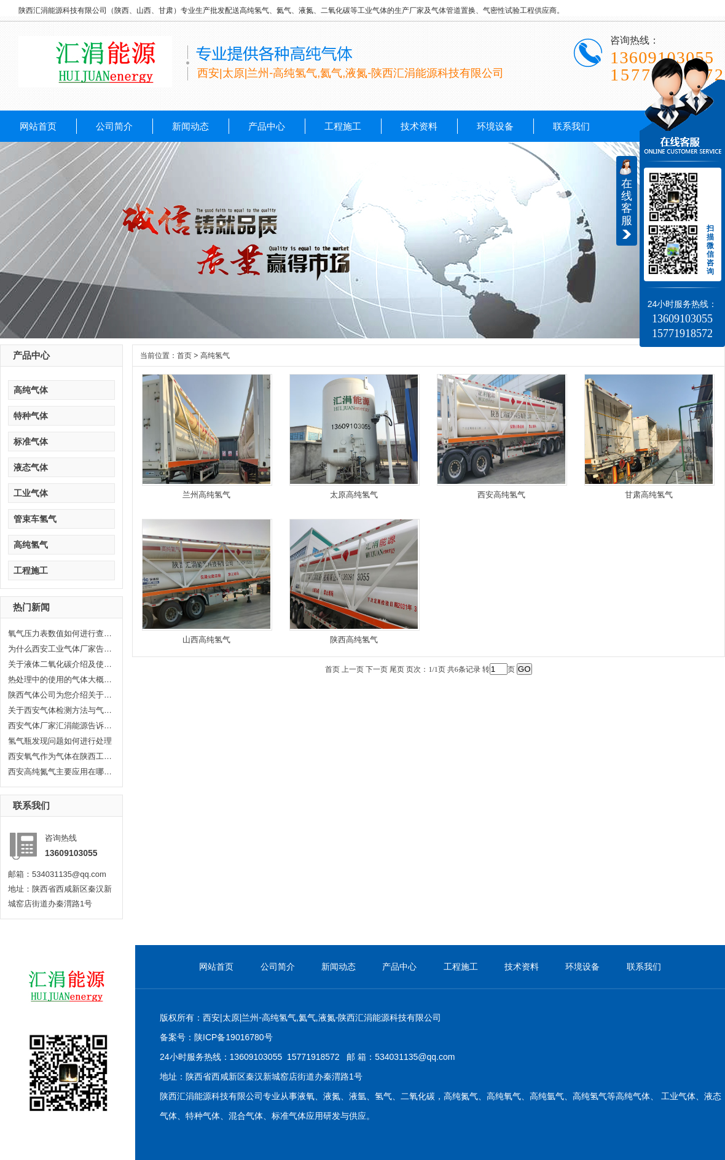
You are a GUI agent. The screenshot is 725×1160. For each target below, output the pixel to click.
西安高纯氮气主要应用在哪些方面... (60, 771)
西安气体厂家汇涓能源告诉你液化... (60, 725)
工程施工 (342, 126)
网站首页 (38, 126)
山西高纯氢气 (206, 639)
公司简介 (114, 126)
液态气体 (31, 467)
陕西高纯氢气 (354, 639)
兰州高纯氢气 (206, 494)
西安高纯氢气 (501, 494)
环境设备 (495, 126)
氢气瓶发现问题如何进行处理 (60, 740)
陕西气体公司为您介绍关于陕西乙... (60, 694)
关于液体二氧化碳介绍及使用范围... (60, 664)
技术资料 (419, 126)
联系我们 (571, 126)
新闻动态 (190, 126)
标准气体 (31, 441)
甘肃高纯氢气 (649, 494)
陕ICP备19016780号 (233, 1037)
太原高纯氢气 (354, 494)
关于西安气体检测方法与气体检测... (60, 710)
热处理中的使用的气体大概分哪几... (60, 679)
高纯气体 (31, 390)
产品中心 (266, 126)
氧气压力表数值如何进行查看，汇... (60, 633)
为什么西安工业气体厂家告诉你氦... (60, 648)
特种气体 (31, 416)
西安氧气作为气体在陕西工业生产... (60, 756)
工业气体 (31, 493)
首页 (184, 355)
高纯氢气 (31, 545)
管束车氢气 (35, 519)
